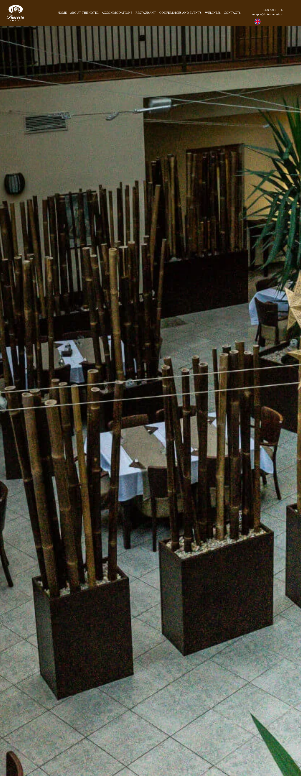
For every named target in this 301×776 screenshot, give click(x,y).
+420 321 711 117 (273, 10)
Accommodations (117, 13)
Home (62, 13)
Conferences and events (180, 13)
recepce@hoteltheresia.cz (268, 14)
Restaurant (145, 13)
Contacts (232, 13)
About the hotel (84, 13)
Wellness (213, 13)
